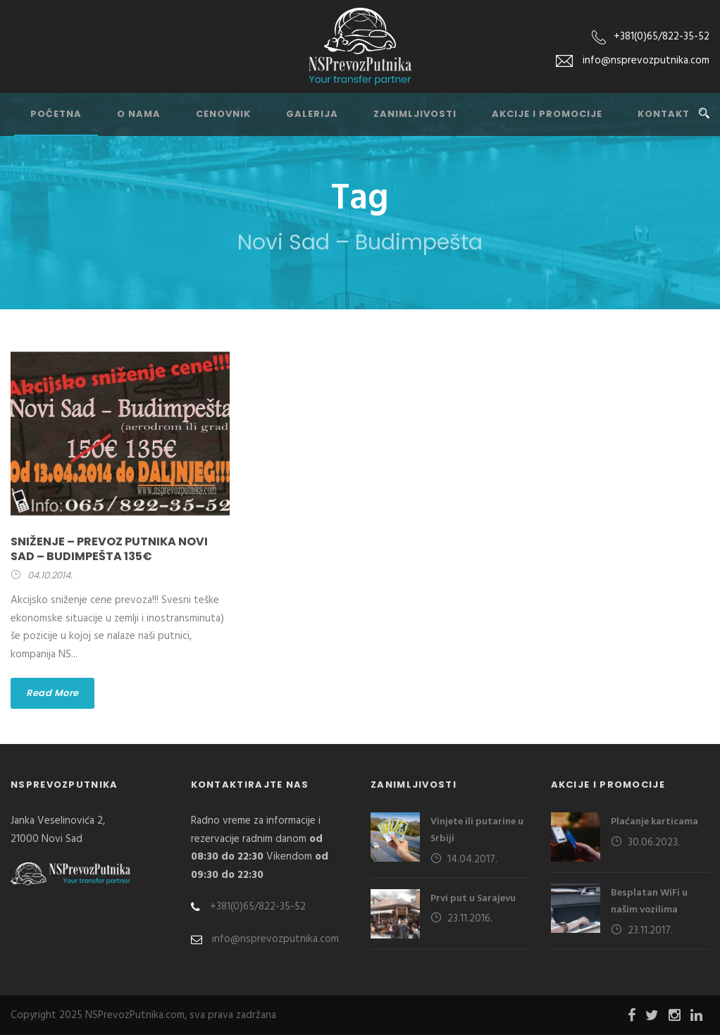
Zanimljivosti (415, 113)
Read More (52, 693)
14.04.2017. (472, 859)
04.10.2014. (50, 575)
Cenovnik (223, 113)
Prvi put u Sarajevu (473, 899)
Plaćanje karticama (654, 822)
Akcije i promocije (547, 113)
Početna (56, 113)
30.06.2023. (654, 842)
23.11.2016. (469, 918)
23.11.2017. (650, 930)
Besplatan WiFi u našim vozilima (649, 901)
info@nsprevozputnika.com (265, 939)
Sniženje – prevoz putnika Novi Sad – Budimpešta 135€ (109, 548)
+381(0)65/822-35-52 (661, 36)
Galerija (312, 113)
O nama (139, 113)
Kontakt (664, 113)
